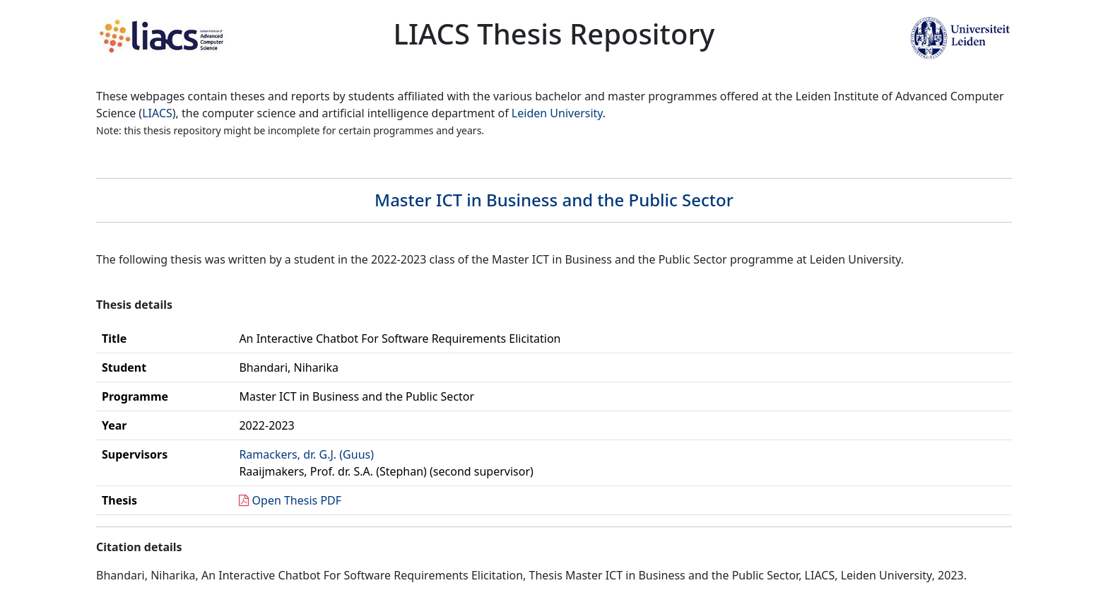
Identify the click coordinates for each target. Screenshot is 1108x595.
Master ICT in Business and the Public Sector (554, 199)
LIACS (157, 113)
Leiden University (557, 113)
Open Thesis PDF (297, 500)
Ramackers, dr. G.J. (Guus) (306, 454)
